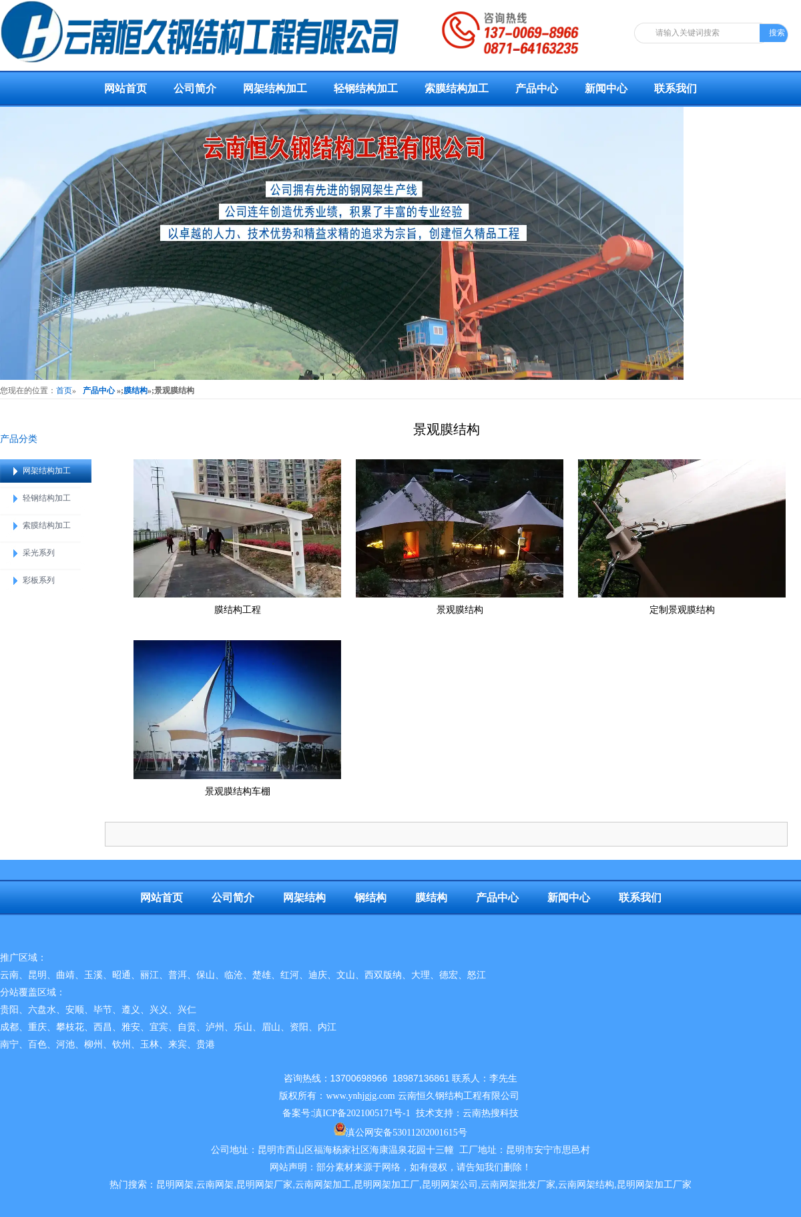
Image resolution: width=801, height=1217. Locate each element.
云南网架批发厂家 (518, 1185)
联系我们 (675, 88)
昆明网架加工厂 (386, 1185)
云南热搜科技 (491, 1113)
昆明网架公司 (450, 1185)
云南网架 (215, 1185)
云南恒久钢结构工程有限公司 (458, 1096)
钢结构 (370, 897)
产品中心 (536, 88)
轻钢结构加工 (366, 88)
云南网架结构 (586, 1185)
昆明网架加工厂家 (654, 1185)
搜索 (777, 32)
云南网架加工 (323, 1185)
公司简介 (195, 88)
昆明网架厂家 (264, 1185)
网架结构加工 (275, 88)
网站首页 (125, 88)
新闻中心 (606, 88)
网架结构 (304, 897)
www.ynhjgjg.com (360, 1096)
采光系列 (39, 552)
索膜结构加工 (457, 88)
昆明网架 (175, 1185)
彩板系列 (39, 580)
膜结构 (135, 390)
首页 (64, 390)
